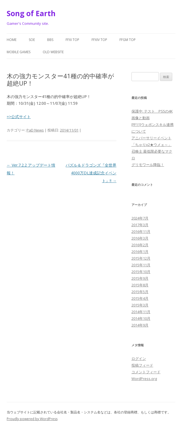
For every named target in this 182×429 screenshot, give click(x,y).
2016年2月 (140, 244)
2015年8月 (140, 284)
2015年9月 (140, 278)
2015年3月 (140, 305)
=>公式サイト (19, 116)
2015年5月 (140, 291)
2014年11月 (140, 311)
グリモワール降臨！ (147, 164)
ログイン (138, 358)
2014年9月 (140, 325)
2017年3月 (140, 224)
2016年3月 (140, 238)
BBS (50, 39)
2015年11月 (140, 264)
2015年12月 (140, 258)
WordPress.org (144, 378)
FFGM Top (127, 39)
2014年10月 (140, 318)
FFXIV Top (99, 39)
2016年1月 (140, 251)
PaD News (35, 130)
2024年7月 (140, 218)
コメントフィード (146, 371)
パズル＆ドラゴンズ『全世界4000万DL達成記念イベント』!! (91, 172)
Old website (53, 52)
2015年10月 (140, 271)
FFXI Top (72, 39)
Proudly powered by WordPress (32, 418)
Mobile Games (18, 52)
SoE (32, 39)
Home (11, 39)
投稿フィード (142, 365)
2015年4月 (140, 298)
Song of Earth (31, 13)
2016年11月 (140, 231)
